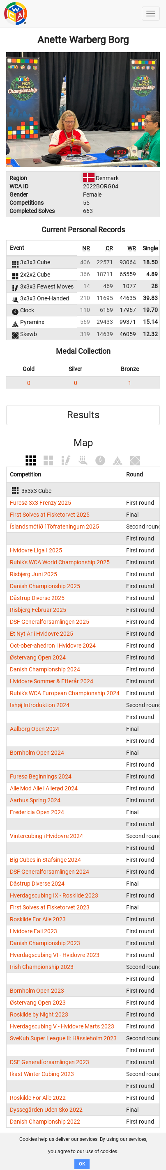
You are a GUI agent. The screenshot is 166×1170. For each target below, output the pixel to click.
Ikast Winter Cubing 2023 (42, 1074)
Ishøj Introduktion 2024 (39, 705)
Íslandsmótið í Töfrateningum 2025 (54, 526)
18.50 (150, 262)
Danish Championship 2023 (45, 943)
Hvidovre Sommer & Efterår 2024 (51, 681)
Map (83, 443)
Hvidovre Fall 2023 (33, 931)
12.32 (150, 334)
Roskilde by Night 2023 (39, 1014)
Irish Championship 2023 (42, 967)
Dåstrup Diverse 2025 (37, 598)
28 (154, 286)
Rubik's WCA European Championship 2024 (65, 693)
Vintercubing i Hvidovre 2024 (46, 836)
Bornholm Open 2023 (37, 990)
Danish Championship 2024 (45, 669)
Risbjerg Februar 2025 (38, 610)
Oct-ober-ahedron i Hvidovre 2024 (53, 645)
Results (83, 415)
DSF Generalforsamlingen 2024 (49, 871)
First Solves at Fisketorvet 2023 (50, 907)
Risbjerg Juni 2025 (33, 574)
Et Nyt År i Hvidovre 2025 (41, 633)
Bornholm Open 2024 (37, 752)
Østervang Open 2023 (38, 1002)
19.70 (150, 310)
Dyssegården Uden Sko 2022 (46, 1109)
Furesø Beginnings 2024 (40, 776)
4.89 (152, 274)
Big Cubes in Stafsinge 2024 (45, 859)
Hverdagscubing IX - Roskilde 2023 (54, 895)
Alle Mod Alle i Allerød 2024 (44, 788)
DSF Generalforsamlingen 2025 (49, 621)
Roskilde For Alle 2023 (38, 919)
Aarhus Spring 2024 (35, 800)
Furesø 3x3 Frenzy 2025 (40, 502)
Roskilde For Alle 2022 (38, 1097)
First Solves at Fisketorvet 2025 (50, 514)
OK (82, 1164)
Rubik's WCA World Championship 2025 (60, 562)
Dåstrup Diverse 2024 (37, 883)
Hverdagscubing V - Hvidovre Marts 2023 (62, 1026)
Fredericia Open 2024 (37, 812)
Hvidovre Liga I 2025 (36, 550)
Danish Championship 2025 (45, 586)
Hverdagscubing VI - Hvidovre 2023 (54, 955)
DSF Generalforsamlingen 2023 (49, 1062)
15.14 (150, 321)
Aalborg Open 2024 (34, 729)
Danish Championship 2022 (45, 1121)
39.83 (150, 298)
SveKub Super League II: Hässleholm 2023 (63, 1038)
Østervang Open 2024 (38, 657)
